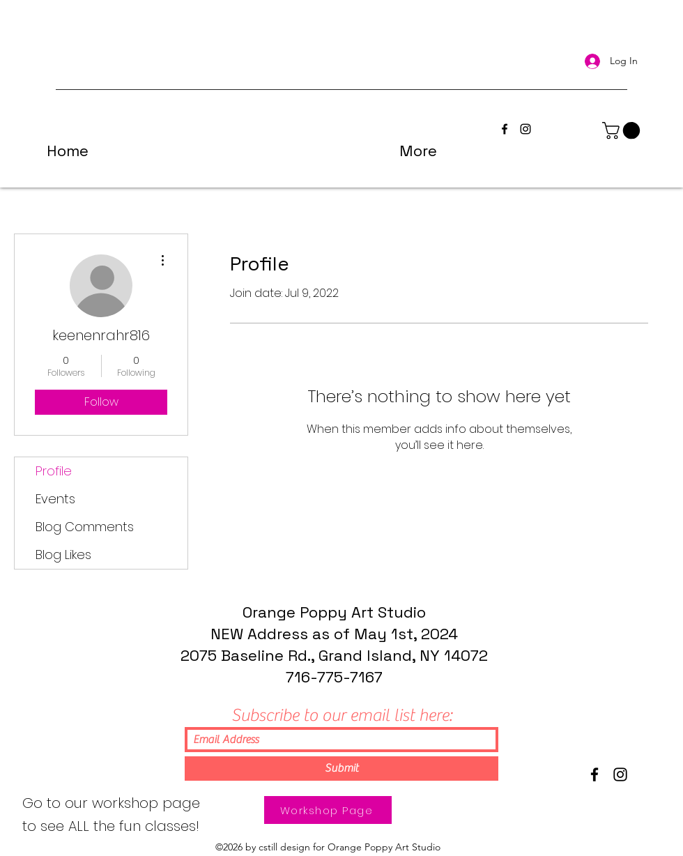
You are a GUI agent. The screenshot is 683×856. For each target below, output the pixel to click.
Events (55, 498)
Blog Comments (85, 526)
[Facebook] (594, 774)
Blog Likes (63, 554)
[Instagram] (620, 774)
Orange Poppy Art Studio (334, 612)
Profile (54, 471)
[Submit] (341, 768)
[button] (623, 130)
